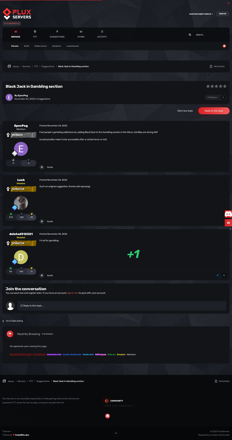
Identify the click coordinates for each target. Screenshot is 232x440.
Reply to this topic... (32, 305)
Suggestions (57, 37)
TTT (35, 37)
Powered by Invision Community (214, 435)
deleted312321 (21, 234)
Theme (6, 431)
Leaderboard (73, 46)
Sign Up (222, 14)
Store (80, 37)
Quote (50, 167)
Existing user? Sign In (201, 14)
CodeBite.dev (22, 435)
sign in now (72, 293)
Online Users (40, 46)
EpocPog (23, 95)
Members (56, 46)
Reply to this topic (214, 111)
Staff (26, 46)
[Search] (199, 35)
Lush (21, 180)
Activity (102, 37)
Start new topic (185, 110)
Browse (15, 37)
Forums (15, 46)
